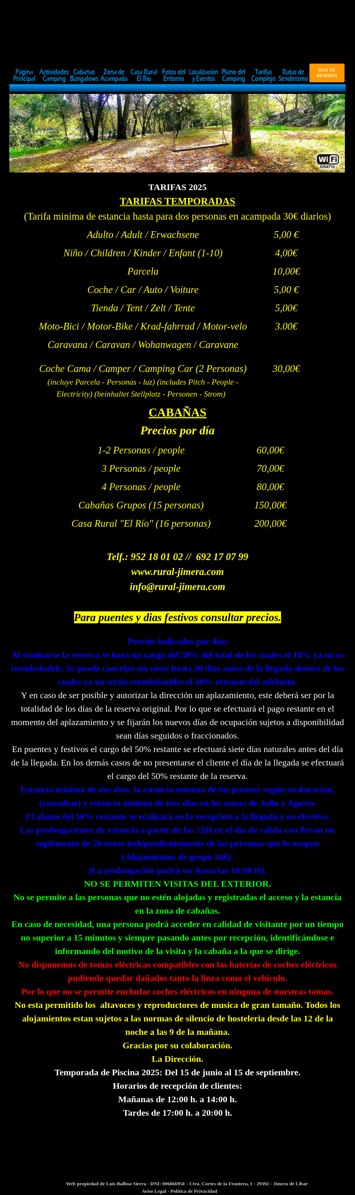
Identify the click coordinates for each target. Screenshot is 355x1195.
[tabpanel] (177, 202)
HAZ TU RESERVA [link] (327, 72)
